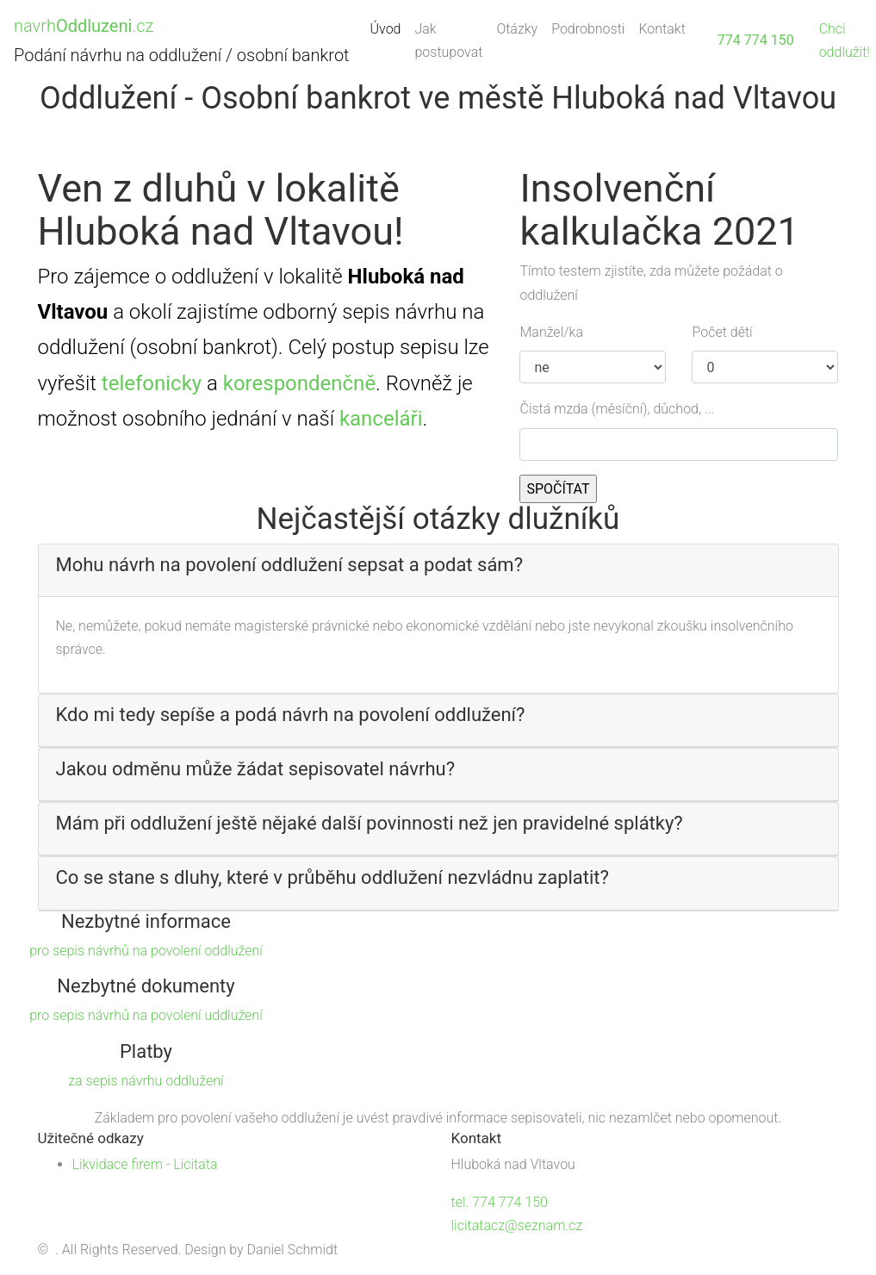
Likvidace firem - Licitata (145, 1164)
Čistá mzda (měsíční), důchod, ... (616, 409)
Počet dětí (722, 332)
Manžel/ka (551, 332)
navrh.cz (83, 26)
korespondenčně (299, 383)
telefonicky (152, 383)
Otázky (516, 29)
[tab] (438, 570)
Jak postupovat (448, 40)
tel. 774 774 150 (499, 1202)
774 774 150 (756, 40)
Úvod (389, 27)
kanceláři (381, 419)
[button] (438, 565)
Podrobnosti (587, 29)
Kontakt (661, 29)
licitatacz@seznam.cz (517, 1225)
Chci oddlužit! (844, 40)
